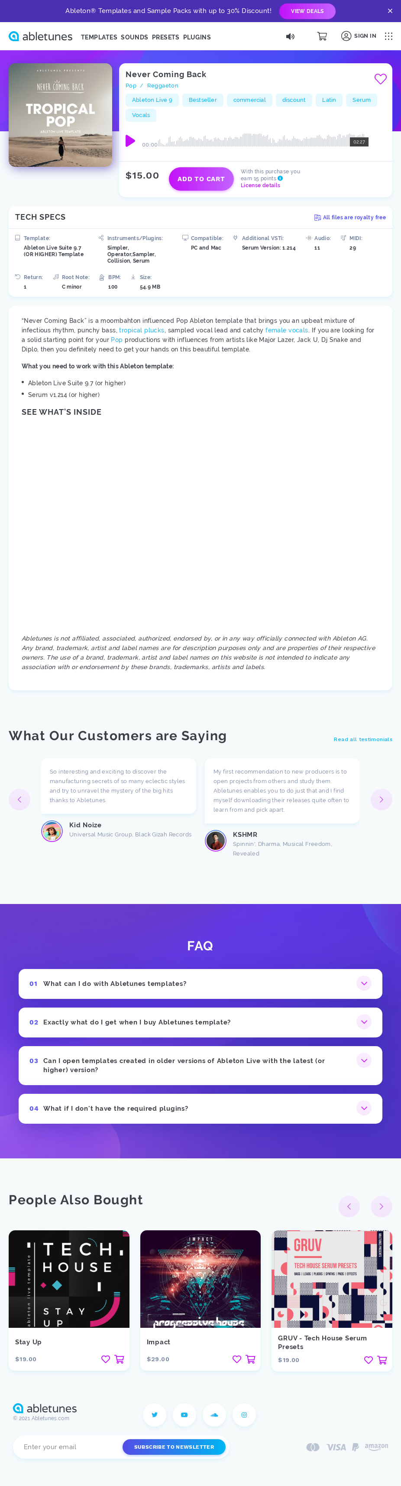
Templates (99, 37)
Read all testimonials (363, 739)
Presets (166, 37)
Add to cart (201, 179)
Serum (361, 100)
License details (260, 185)
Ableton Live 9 (152, 100)
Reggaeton (163, 85)
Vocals (141, 115)
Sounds (135, 37)
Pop (131, 85)
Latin (329, 100)
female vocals (286, 330)
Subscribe (174, 1447)
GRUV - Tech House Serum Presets (322, 1342)
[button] (381, 799)
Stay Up (28, 1342)
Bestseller (203, 100)
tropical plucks (141, 330)
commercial (249, 100)
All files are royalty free (350, 218)
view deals (307, 11)
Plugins (197, 37)
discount (294, 100)
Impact (159, 1342)
